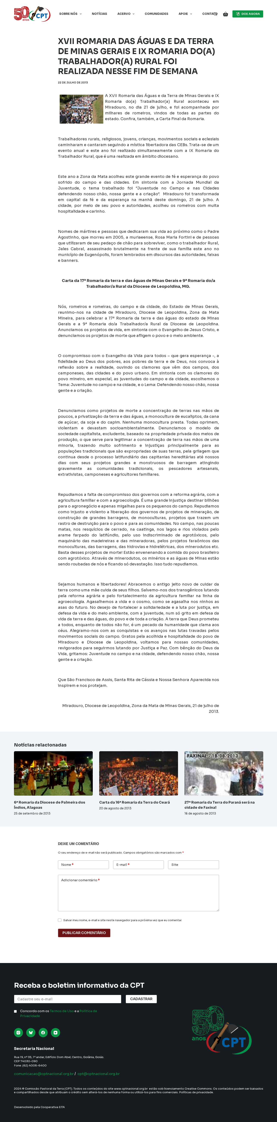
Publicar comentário (84, 933)
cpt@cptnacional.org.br (110, 1073)
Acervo (126, 14)
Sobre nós (71, 14)
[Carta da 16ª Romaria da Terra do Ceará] (138, 773)
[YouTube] (55, 1032)
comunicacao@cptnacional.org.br (48, 1073)
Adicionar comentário (80, 880)
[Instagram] (18, 1032)
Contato (210, 14)
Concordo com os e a (58, 1013)
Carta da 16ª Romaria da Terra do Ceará (134, 802)
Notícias (99, 14)
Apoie (186, 14)
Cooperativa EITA (53, 1107)
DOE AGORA (248, 14)
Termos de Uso (62, 1011)
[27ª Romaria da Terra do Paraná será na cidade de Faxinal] (223, 773)
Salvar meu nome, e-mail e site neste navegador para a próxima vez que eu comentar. (122, 920)
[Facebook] (43, 1032)
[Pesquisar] (215, 14)
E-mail (122, 864)
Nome (67, 864)
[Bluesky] (30, 1032)
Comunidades (156, 14)
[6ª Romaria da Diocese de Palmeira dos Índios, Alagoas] (53, 773)
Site (174, 865)
